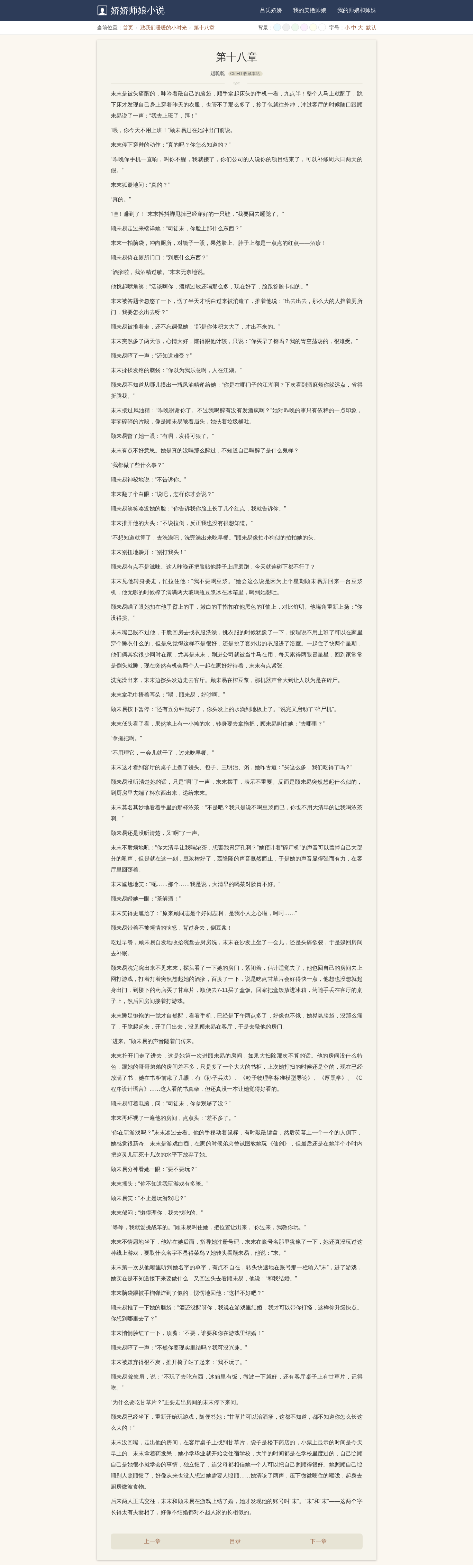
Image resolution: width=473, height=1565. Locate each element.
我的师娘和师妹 (356, 10)
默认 (371, 27)
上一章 (152, 1541)
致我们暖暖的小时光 (163, 27)
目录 (235, 1541)
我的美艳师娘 (309, 10)
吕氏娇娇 (271, 10)
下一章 (318, 1541)
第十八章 (204, 27)
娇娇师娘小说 (138, 10)
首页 (128, 27)
